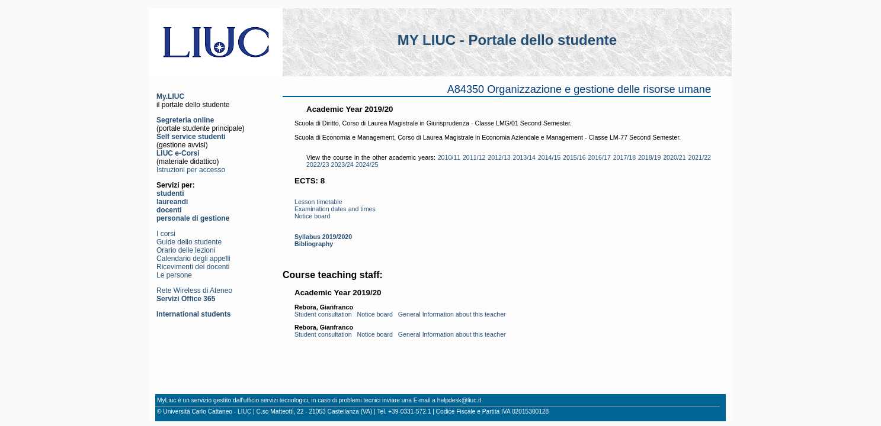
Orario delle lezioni (185, 250)
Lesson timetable (318, 201)
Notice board (312, 216)
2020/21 (674, 157)
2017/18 (624, 157)
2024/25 (367, 164)
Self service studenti (191, 137)
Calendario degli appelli (193, 258)
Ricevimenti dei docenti (192, 267)
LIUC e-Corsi (178, 153)
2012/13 (499, 157)
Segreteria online (185, 120)
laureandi (172, 202)
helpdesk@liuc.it (459, 400)
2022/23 (317, 164)
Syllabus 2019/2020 (323, 236)
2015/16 (574, 157)
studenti (170, 193)
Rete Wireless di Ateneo (194, 290)
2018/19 (649, 157)
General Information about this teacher (452, 314)
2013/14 (524, 157)
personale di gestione (192, 218)
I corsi (165, 234)
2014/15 (549, 157)
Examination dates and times (335, 208)
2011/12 (474, 157)
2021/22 (699, 157)
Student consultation (323, 314)
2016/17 (599, 157)
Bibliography (313, 243)
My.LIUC (170, 96)
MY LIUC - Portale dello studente (507, 40)
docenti (169, 210)
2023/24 (342, 164)
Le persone (174, 275)
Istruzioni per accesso (190, 170)
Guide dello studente (189, 242)
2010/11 (449, 157)
